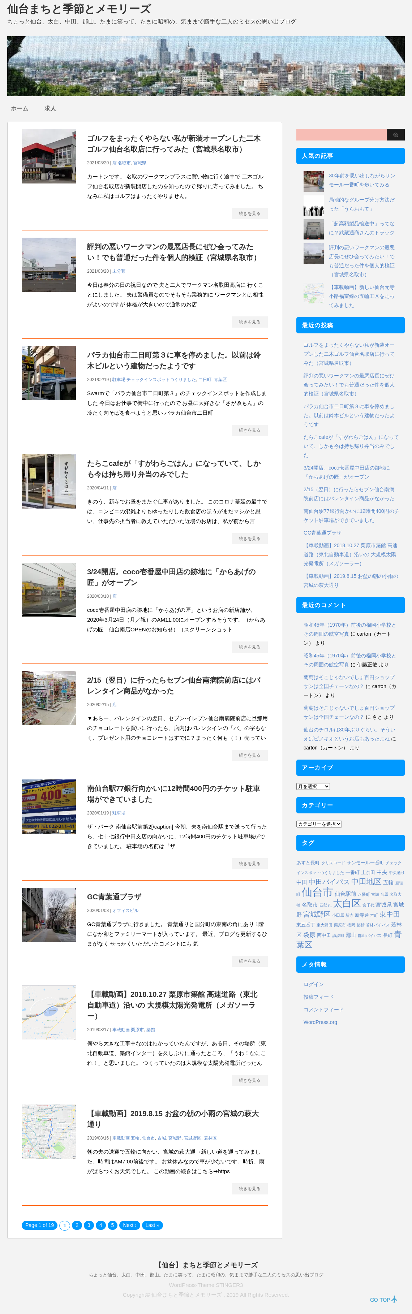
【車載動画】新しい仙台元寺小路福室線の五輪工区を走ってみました (362, 296)
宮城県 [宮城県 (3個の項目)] (383, 905)
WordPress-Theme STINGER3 (206, 1285)
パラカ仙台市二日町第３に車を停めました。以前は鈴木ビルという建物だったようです (349, 415)
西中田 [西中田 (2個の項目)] (324, 935)
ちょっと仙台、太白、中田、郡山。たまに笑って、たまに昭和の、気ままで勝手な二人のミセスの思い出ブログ (206, 1275)
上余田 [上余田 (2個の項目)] (368, 872)
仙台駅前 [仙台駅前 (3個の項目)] (345, 894)
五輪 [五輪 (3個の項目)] (388, 882)
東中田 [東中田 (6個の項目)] (389, 914)
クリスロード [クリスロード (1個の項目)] (333, 863)
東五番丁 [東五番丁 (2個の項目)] (305, 925)
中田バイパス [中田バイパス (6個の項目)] (329, 882)
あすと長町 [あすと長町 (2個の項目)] (308, 862)
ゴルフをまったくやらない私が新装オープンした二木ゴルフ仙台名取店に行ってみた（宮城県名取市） (349, 354)
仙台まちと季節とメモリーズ (79, 9)
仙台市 (148, 1138)
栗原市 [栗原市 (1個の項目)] (340, 925)
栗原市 (137, 1029)
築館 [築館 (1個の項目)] (361, 925)
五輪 (135, 1138)
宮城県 (139, 162)
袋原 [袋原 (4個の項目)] (309, 935)
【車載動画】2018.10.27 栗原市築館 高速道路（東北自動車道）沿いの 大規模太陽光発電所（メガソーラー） (172, 1005)
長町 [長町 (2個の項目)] (387, 935)
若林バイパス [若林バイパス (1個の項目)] (378, 925)
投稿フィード (319, 997)
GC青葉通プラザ (114, 897)
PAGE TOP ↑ (384, 1299)
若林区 (210, 1138)
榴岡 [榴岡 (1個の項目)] (351, 925)
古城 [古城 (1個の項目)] (375, 894)
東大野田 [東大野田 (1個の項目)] (324, 925)
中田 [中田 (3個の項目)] (301, 882)
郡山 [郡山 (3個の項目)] (351, 935)
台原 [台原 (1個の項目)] (384, 894)
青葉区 (220, 379)
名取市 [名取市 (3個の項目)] (310, 905)
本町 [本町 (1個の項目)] (374, 915)
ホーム (19, 108)
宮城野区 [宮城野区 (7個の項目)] (317, 914)
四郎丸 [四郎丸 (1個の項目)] (325, 905)
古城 (162, 1138)
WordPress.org (320, 1022)
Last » (152, 1225)
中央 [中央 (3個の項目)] (382, 872)
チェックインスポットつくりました (161, 379)
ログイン (314, 984)
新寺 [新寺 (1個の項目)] (349, 915)
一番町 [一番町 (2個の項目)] (353, 872)
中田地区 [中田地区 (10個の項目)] (366, 881)
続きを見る (250, 213)
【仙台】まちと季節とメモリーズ (206, 1265)
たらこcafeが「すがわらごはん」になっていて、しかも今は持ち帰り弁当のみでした (351, 446)
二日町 (204, 379)
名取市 (124, 162)
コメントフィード (324, 1009)
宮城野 (174, 1138)
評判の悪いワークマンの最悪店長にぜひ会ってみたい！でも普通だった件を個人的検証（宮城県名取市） (349, 385)
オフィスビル (125, 910)
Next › (129, 1225)
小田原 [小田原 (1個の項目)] (338, 915)
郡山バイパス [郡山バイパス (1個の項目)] (370, 935)
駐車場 (118, 379)
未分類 (118, 271)
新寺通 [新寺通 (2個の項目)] (362, 915)
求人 (50, 108)
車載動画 (121, 1029)
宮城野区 (192, 1138)
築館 (150, 1029)
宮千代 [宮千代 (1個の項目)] (368, 905)
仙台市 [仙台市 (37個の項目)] (317, 892)
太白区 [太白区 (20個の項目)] (347, 903)
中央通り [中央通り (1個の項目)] (397, 872)
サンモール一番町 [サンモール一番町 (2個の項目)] (365, 862)
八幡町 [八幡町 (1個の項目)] (364, 894)
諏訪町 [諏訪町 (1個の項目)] (338, 935)
